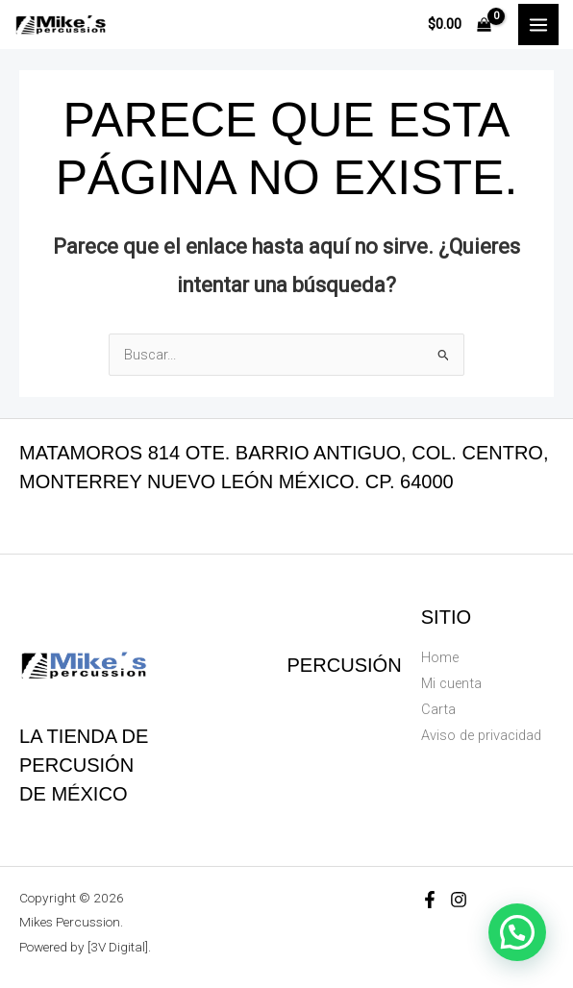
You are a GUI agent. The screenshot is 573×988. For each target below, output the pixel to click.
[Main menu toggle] (538, 24)
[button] (517, 932)
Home (440, 657)
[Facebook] (429, 899)
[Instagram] (458, 899)
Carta (438, 709)
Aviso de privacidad (481, 735)
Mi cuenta (451, 683)
